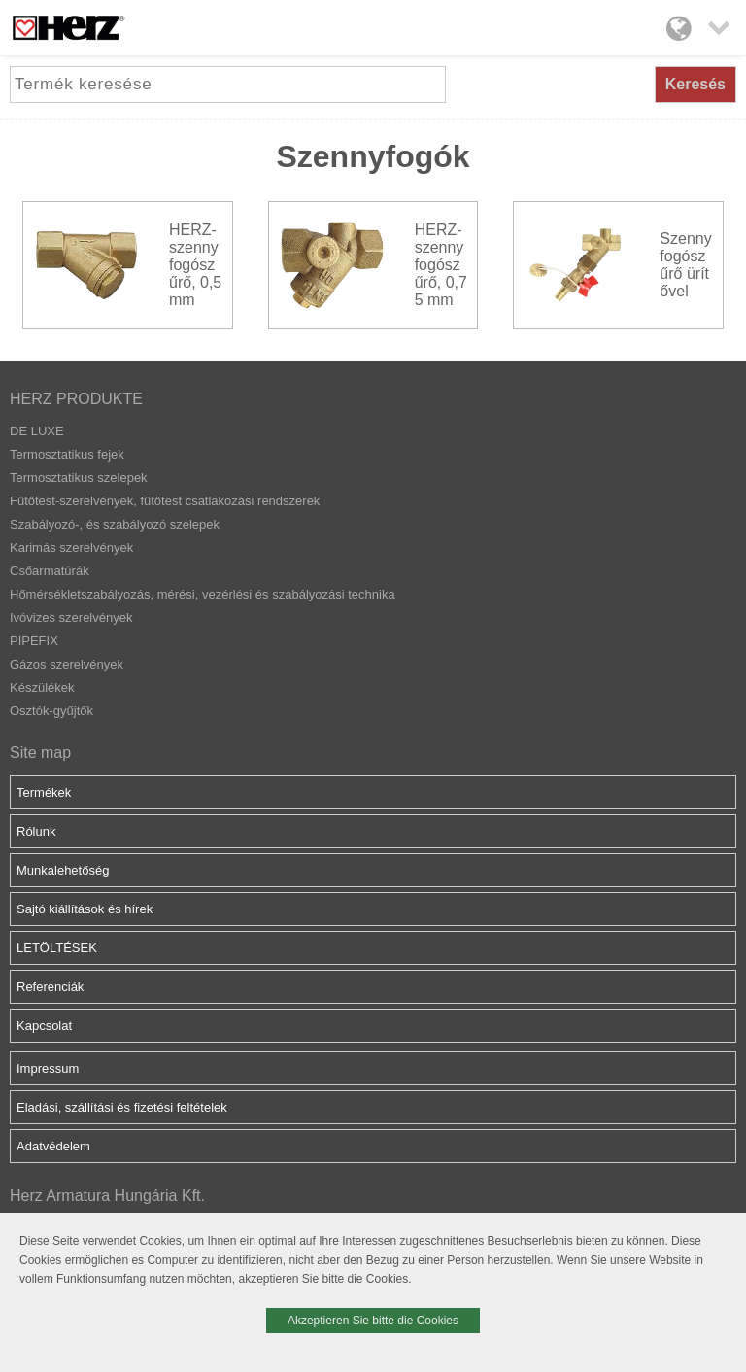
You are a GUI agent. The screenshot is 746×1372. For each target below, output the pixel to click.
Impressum (48, 1068)
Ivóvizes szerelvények (71, 617)
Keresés (695, 84)
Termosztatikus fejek (67, 454)
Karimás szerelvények (71, 547)
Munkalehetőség (63, 870)
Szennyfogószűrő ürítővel (685, 264)
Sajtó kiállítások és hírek (85, 909)
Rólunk (36, 831)
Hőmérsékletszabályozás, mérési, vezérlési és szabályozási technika (202, 594)
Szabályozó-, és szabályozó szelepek (115, 524)
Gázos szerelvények (66, 664)
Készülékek (42, 687)
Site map (40, 752)
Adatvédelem (53, 1146)
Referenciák (50, 986)
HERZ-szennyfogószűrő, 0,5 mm (195, 265)
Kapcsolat (44, 1025)
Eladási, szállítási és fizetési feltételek (122, 1107)
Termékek (44, 792)
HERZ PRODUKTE (76, 399)
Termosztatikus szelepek (79, 477)
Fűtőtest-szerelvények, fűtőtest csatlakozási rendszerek (165, 501)
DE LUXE (37, 431)
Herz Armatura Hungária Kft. (107, 1195)
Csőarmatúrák (49, 571)
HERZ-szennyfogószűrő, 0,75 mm (441, 265)
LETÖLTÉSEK (57, 948)
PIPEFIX (34, 641)
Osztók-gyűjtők (51, 710)
